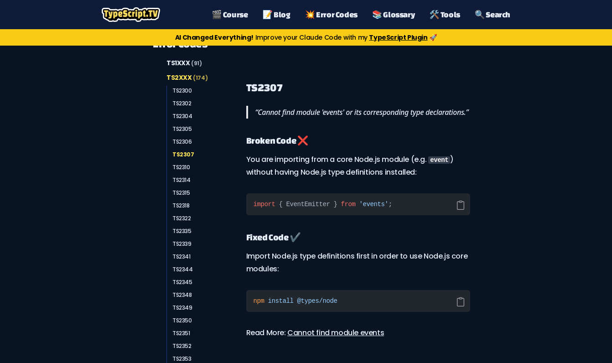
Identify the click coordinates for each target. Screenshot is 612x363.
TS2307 (183, 154)
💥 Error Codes (331, 14)
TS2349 (182, 307)
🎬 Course (230, 14)
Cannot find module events (335, 332)
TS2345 (182, 282)
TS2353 (182, 359)
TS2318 (181, 205)
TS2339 (182, 244)
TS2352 (182, 346)
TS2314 (181, 180)
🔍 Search (492, 14)
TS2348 (182, 295)
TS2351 (181, 333)
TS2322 (181, 218)
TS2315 (181, 193)
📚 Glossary (393, 14)
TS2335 (182, 231)
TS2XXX (186, 77)
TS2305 (182, 129)
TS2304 (182, 116)
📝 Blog (276, 14)
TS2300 (182, 90)
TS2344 (182, 269)
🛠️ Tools (444, 14)
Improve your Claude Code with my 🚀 (306, 37)
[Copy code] (460, 205)
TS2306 (182, 141)
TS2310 (181, 167)
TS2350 (182, 320)
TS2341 (181, 256)
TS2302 (182, 103)
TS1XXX (184, 62)
